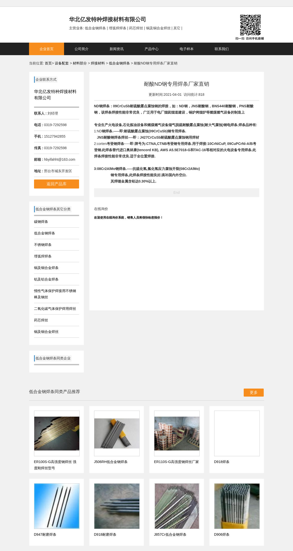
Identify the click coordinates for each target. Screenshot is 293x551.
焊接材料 (98, 63)
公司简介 (82, 49)
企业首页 (47, 49)
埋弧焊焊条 (43, 256)
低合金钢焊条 (119, 63)
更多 (254, 392)
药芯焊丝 (41, 320)
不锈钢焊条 (43, 245)
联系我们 (222, 49)
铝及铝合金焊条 (46, 279)
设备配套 (62, 63)
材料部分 (80, 63)
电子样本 (187, 49)
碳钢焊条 (41, 222)
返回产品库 (57, 184)
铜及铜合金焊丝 (46, 332)
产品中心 (152, 49)
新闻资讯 (117, 49)
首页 (48, 63)
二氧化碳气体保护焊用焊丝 (55, 309)
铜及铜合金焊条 (46, 268)
